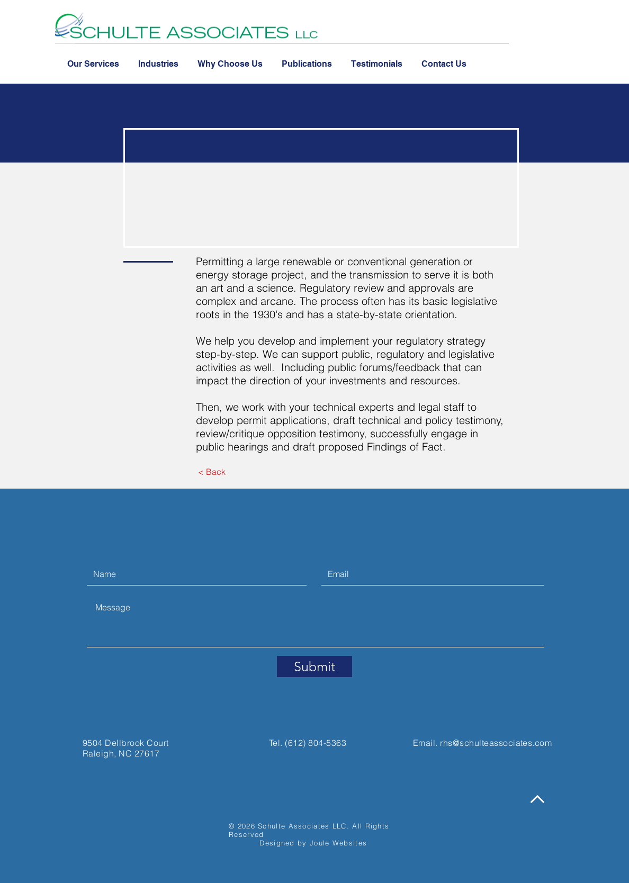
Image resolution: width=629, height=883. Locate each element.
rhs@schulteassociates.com (496, 742)
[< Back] (211, 471)
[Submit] (314, 666)
